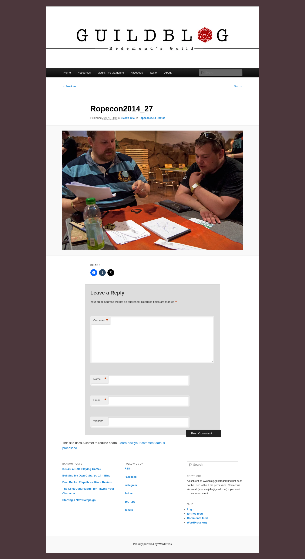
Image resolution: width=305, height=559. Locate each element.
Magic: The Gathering (110, 72)
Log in (191, 509)
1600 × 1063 (128, 118)
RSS (127, 468)
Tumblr (129, 510)
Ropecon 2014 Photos (152, 118)
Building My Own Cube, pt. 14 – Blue (86, 475)
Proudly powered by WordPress (152, 544)
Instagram (131, 485)
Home (67, 72)
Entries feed (195, 513)
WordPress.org (197, 522)
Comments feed (197, 518)
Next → (238, 86)
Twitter (154, 72)
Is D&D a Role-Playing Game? (81, 469)
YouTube (130, 501)
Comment (100, 320)
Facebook (137, 72)
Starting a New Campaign (79, 500)
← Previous (69, 86)
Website (98, 420)
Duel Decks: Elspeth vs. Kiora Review (87, 482)
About (168, 72)
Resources (84, 72)
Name (99, 379)
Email (99, 400)
